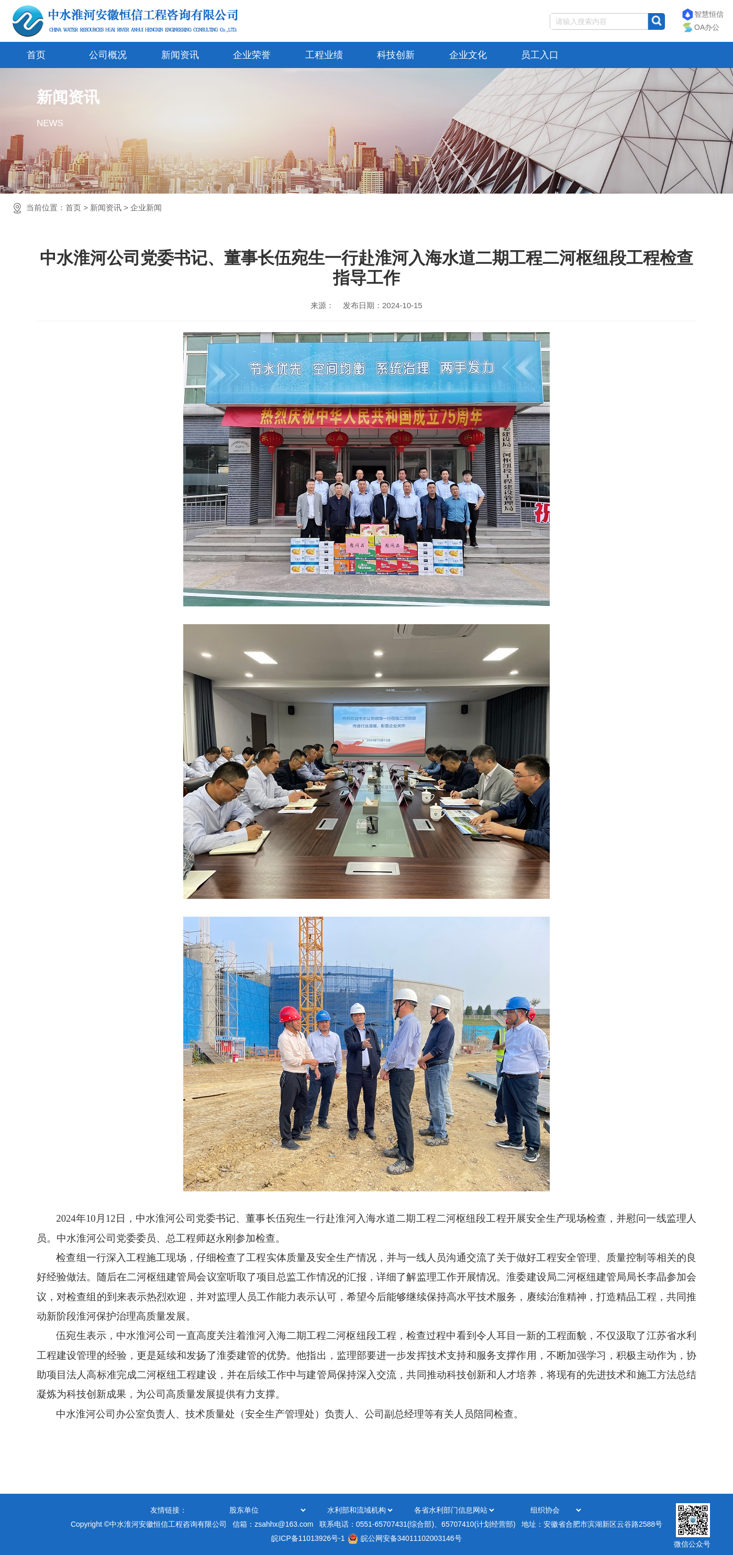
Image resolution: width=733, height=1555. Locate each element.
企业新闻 (146, 207)
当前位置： (94, 207)
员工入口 (540, 55)
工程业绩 (324, 55)
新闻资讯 (180, 55)
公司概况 (108, 55)
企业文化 (468, 55)
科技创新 (396, 55)
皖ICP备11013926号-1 (308, 1538)
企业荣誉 (252, 55)
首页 (36, 55)
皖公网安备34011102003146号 (405, 1538)
